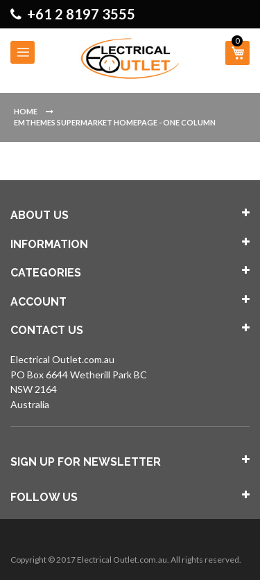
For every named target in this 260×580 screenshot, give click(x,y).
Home (26, 111)
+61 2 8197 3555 (81, 14)
